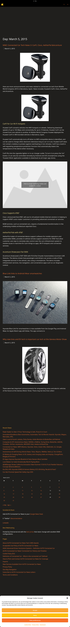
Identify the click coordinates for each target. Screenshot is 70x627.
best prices (30, 532)
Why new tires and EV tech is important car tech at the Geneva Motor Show (35, 339)
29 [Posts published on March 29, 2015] (59, 497)
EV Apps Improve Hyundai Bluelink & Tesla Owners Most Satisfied (25, 459)
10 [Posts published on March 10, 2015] (13, 490)
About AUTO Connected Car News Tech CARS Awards (21, 543)
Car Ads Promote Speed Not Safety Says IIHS (18, 472)
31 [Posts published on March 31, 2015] (13, 500)
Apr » (9, 505)
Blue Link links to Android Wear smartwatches (22, 273)
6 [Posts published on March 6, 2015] (40, 487)
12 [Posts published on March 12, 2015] (32, 490)
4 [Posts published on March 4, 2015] (22, 487)
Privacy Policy (35, 624)
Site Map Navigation (9, 570)
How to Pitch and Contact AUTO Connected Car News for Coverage (25, 559)
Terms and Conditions (10, 575)
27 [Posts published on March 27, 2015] (41, 497)
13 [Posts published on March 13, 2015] (41, 490)
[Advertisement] (35, 20)
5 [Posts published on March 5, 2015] (31, 487)
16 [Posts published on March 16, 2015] (4, 494)
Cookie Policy (27, 624)
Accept (35, 610)
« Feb (4, 505)
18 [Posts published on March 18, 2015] (22, 494)
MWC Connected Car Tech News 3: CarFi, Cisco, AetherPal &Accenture (32, 45)
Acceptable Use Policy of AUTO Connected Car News (20, 546)
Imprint (5, 562)
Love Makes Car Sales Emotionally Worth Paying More (21, 462)
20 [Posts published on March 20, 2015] (41, 494)
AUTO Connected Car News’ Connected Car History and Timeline (24, 551)
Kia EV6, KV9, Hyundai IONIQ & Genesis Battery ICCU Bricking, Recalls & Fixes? (29, 469)
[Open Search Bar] (64, 4)
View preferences (35, 620)
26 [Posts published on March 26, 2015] (32, 497)
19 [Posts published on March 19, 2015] (32, 494)
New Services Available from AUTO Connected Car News (22, 564)
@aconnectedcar (16, 518)
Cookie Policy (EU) (9, 554)
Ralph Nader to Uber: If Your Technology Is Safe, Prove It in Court (25, 432)
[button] (67, 598)
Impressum (43, 624)
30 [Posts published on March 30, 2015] (4, 500)
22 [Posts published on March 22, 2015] (59, 494)
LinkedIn (6, 523)
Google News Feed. (36, 514)
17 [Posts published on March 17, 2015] (13, 494)
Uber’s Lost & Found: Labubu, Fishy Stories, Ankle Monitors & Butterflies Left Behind (31, 439)
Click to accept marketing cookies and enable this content (35, 185)
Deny (35, 615)
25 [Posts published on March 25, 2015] (22, 497)
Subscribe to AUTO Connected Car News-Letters (19, 572)
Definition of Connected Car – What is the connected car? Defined (25, 556)
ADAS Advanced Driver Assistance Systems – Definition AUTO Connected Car (29, 548)
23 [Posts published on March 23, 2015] (4, 497)
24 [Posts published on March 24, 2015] (13, 497)
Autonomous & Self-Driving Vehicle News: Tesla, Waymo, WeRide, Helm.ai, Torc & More (32, 452)
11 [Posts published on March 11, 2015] (22, 490)
